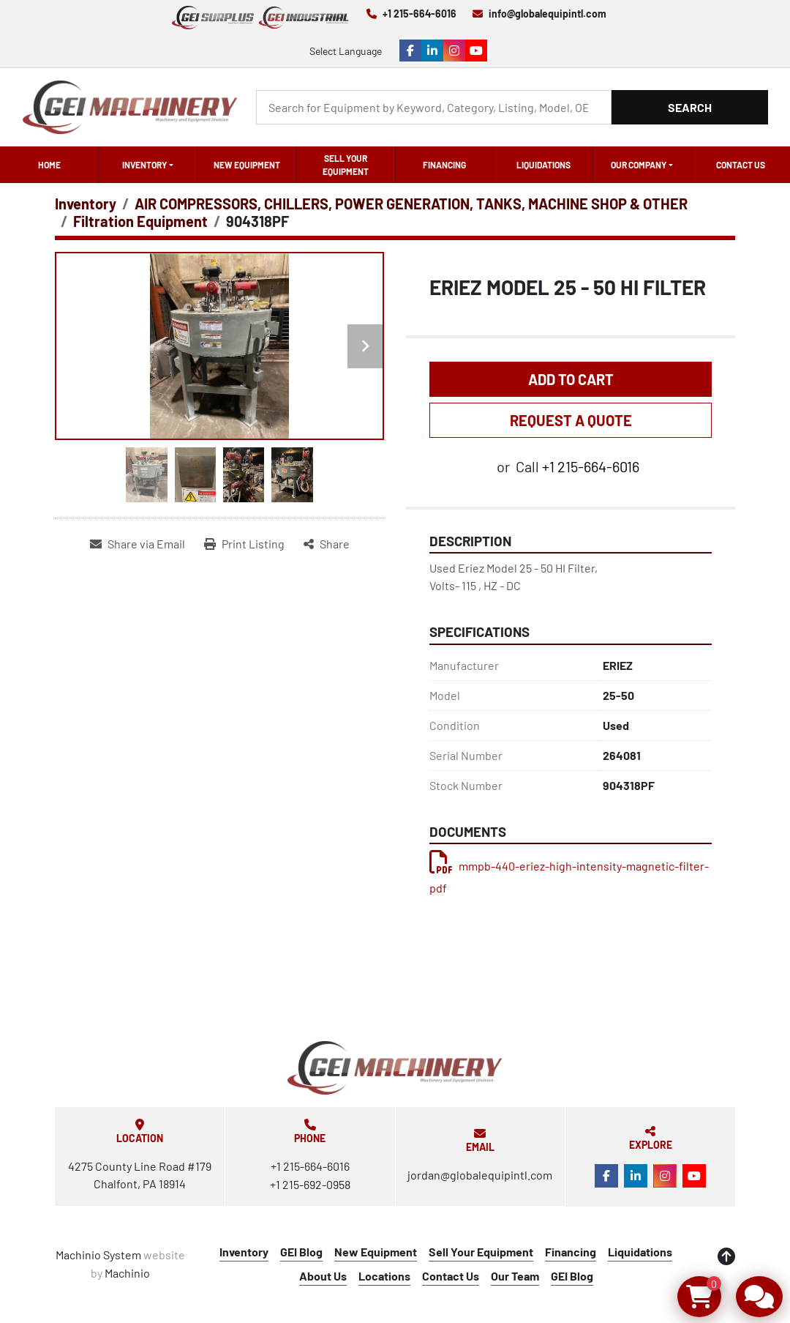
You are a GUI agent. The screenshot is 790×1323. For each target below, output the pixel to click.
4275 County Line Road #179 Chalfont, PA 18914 (139, 1174)
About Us (323, 1276)
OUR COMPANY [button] (638, 165)
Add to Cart (571, 379)
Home (49, 165)
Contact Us (740, 165)
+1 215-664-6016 (419, 13)
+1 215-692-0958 (310, 1184)
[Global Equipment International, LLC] (395, 1067)
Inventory (144, 165)
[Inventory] (85, 203)
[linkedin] (432, 51)
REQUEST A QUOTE (571, 420)
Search (690, 107)
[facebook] (410, 51)
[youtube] (476, 51)
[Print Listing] (244, 544)
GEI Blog (301, 1252)
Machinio (127, 1273)
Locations (384, 1276)
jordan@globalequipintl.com (479, 1175)
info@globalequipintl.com (547, 13)
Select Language (345, 51)
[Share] (326, 544)
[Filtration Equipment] (140, 221)
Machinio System (98, 1254)
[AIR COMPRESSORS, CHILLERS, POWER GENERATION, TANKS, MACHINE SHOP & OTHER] (411, 203)
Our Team (515, 1276)
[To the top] (726, 1256)
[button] (148, 164)
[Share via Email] (137, 544)
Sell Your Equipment (346, 164)
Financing (444, 165)
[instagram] (454, 51)
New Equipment (247, 165)
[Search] (433, 107)
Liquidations (543, 165)
